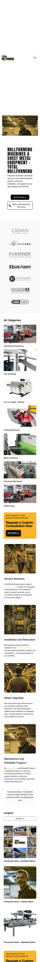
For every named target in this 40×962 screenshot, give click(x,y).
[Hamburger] (35, 58)
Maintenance (12, 768)
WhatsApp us (20, 197)
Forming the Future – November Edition (19, 851)
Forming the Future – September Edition (20, 932)
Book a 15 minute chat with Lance (19, 205)
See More (20, 808)
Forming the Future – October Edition (18, 891)
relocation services (23, 648)
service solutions (10, 587)
